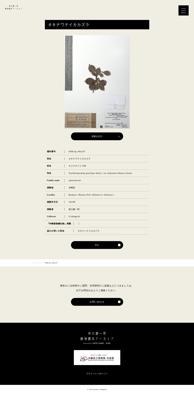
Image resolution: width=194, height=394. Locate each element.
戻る (97, 245)
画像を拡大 (97, 136)
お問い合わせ (97, 302)
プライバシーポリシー (97, 373)
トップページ (37, 263)
